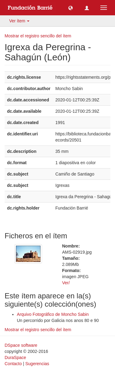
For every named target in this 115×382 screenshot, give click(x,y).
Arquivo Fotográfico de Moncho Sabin (53, 314)
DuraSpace (15, 357)
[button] (70, 7)
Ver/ (66, 282)
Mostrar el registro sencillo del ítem (38, 35)
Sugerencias (37, 363)
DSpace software (21, 345)
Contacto (13, 363)
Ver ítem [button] (19, 20)
